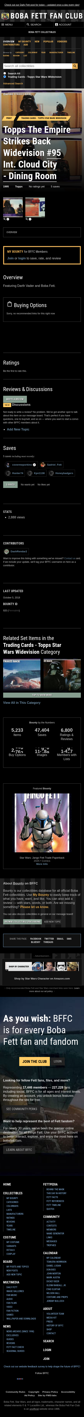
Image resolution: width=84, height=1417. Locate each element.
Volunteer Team (55, 1313)
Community (51, 1217)
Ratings (10, 1217)
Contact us (69, 558)
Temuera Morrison (56, 1261)
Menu (7, 24)
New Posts (12, 1270)
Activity (51, 1221)
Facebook (35, 938)
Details (10, 1250)
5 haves (10, 484)
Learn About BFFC (19, 1150)
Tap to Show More (42, 695)
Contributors (11, 44)
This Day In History (56, 1193)
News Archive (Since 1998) (20, 1331)
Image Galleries (15, 1291)
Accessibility (68, 1392)
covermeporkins (21, 464)
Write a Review (15, 399)
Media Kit (52, 1317)
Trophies (51, 1245)
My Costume (12, 1242)
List (25, 55)
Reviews (10, 1221)
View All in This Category (21, 702)
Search (33, 24)
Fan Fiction (12, 1310)
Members (51, 1229)
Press (50, 1321)
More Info (42, 864)
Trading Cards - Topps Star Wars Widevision (34, 76)
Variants (11, 1246)
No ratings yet (37, 186)
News (7, 1326)
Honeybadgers (61, 473)
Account (63, 24)
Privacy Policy (50, 1392)
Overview (8, 41)
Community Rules (15, 1392)
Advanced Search (13, 83)
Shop (49, 1329)
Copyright (33, 1392)
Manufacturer (56, 52)
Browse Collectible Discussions (22, 921)
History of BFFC (55, 1325)
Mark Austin (53, 1277)
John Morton (54, 1273)
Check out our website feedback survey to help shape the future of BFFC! (42, 1366)
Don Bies (51, 1269)
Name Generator (55, 1233)
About (47, 1309)
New (37, 41)
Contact (51, 1333)
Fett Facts (52, 1197)
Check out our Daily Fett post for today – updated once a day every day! (42, 5)
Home (7, 1184)
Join (10, 258)
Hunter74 (14, 473)
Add (26, 44)
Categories (12, 1202)
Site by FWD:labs (47, 1395)
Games (9, 1314)
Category (20, 52)
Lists (9, 1210)
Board (7, 1262)
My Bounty (24, 41)
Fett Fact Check (15, 1347)
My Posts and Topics (17, 1266)
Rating (6, 55)
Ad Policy (29, 1395)
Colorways (12, 1206)
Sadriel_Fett (50, 464)
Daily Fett (11, 1287)
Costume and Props (57, 1297)
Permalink (13, 610)
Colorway (32, 52)
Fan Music (11, 1295)
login (22, 258)
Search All (14, 73)
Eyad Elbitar (53, 1289)
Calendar (50, 1253)
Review (16, 55)
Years (9, 1225)
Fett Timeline (54, 1205)
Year (43, 52)
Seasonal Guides (15, 1351)
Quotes (50, 1209)
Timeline (71, 52)
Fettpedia (50, 1184)
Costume (9, 1237)
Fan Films (11, 1303)
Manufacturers (14, 1214)
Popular (48, 41)
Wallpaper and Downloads (21, 1318)
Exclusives (12, 1335)
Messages (52, 1241)
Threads (48, 942)
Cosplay (10, 1254)
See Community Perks (21, 1109)
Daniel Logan (54, 1265)
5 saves (55, 186)
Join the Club (34, 1061)
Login (58, 1061)
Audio (9, 1299)
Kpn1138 (36, 473)
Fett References (55, 1201)
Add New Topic (18, 429)
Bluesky (35, 942)
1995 (6, 186)
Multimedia (11, 1282)
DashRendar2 (15, 551)
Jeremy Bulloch (55, 1301)
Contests (52, 1225)
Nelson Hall (53, 1293)
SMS (69, 938)
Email (60, 938)
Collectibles (13, 1193)
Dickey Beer (53, 1281)
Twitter (49, 938)
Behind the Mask (55, 1189)
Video (9, 1307)
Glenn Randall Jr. (56, 1285)
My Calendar (53, 1258)
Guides (10, 1339)
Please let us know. (34, 907)
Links (49, 1237)
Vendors (62, 41)
